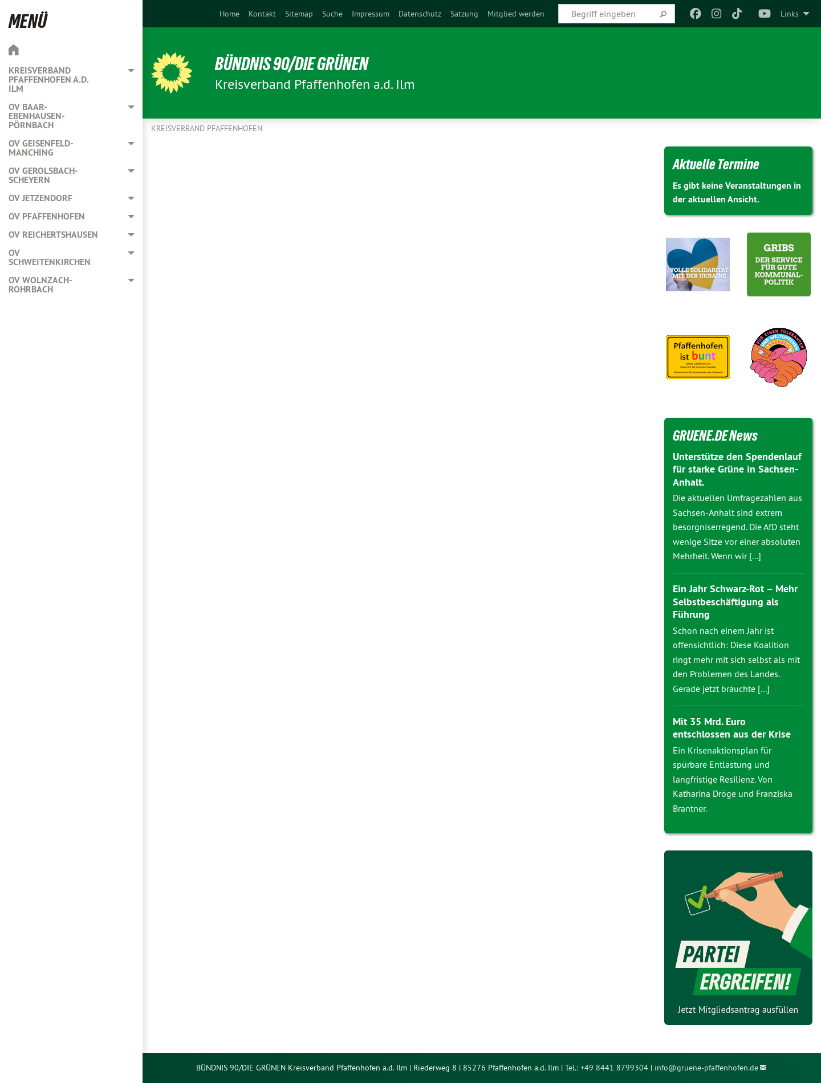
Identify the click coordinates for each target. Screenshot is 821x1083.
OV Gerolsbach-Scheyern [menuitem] (43, 175)
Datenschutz (420, 14)
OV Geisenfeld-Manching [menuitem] (41, 147)
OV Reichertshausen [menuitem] (53, 235)
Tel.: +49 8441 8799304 (606, 1067)
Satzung (464, 14)
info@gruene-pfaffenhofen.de (706, 1067)
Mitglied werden (515, 14)
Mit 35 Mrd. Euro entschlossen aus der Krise (732, 728)
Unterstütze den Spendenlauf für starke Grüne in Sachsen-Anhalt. (737, 469)
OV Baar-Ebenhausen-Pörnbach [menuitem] (37, 116)
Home (229, 14)
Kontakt (262, 14)
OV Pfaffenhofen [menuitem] (47, 216)
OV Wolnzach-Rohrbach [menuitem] (40, 284)
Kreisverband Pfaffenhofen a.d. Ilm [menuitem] (48, 79)
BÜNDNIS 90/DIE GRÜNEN (291, 64)
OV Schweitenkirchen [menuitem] (50, 257)
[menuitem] (229, 13)
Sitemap (299, 14)
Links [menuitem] (790, 14)
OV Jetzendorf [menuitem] (40, 198)
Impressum (370, 14)
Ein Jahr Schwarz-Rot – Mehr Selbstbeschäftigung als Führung (735, 601)
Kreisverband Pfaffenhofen (206, 128)
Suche (332, 14)
